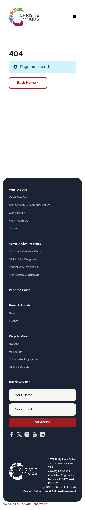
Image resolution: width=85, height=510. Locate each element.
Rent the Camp (20, 290)
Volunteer (15, 351)
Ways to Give (18, 336)
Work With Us (18, 220)
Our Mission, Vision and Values (29, 205)
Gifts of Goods (19, 367)
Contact (14, 228)
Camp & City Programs (25, 243)
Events (13, 321)
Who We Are (18, 189)
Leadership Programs (23, 267)
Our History (17, 213)
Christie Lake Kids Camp (25, 251)
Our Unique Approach (24, 274)
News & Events (20, 305)
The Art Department (34, 504)
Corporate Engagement (25, 359)
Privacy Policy (32, 491)
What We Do (18, 197)
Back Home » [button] (28, 83)
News (12, 313)
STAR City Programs (23, 259)
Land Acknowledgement (60, 491)
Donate (14, 344)
